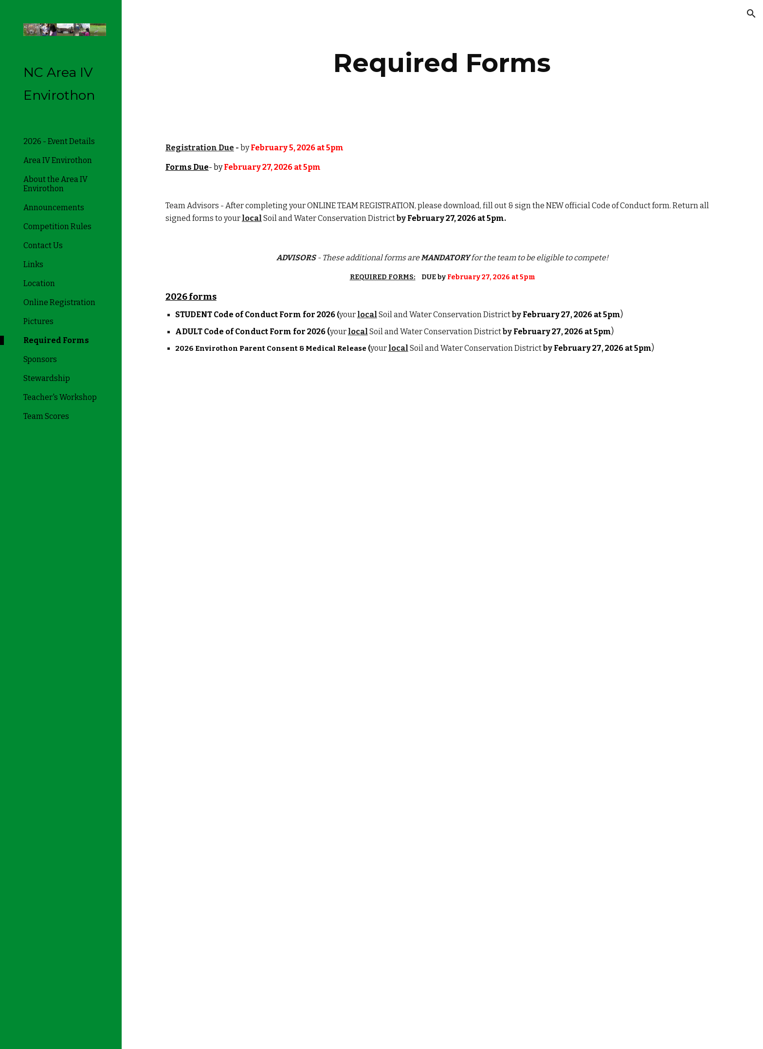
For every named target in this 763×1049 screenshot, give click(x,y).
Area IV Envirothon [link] (57, 160)
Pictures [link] (38, 321)
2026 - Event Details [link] (59, 141)
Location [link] (39, 283)
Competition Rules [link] (57, 226)
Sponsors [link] (40, 359)
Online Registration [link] (59, 302)
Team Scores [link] (46, 416)
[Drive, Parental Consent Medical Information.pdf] (298, 935)
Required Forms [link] (56, 340)
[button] (751, 13)
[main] (442, 63)
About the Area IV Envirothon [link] (55, 184)
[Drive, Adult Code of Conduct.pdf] (298, 483)
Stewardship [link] (46, 378)
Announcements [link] (53, 207)
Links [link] (33, 264)
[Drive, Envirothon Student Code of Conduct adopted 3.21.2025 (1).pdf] (298, 710)
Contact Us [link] (43, 245)
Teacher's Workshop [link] (60, 397)
